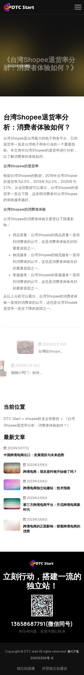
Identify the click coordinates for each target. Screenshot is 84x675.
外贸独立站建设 (54, 668)
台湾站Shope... (53, 351)
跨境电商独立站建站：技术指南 (46, 488)
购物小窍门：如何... (23, 372)
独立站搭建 (26, 668)
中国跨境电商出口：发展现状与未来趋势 (34, 455)
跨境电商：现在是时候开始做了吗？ (50, 471)
